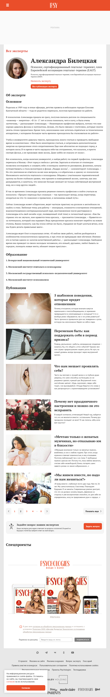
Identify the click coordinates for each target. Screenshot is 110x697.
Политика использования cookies (83, 665)
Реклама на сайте (37, 661)
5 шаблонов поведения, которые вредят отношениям (73, 299)
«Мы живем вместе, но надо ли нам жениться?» (77, 477)
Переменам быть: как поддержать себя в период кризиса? (75, 335)
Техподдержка (79, 669)
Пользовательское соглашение (53, 665)
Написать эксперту (41, 81)
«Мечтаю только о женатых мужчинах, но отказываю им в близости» (77, 441)
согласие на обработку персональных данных (52, 626)
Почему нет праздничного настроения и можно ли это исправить (76, 405)
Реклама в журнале (55, 661)
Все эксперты (17, 51)
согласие (10, 681)
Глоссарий (87, 661)
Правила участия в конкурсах (24, 665)
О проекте (22, 661)
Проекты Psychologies (61, 669)
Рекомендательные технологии (36, 669)
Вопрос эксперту (73, 661)
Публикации (16, 288)
